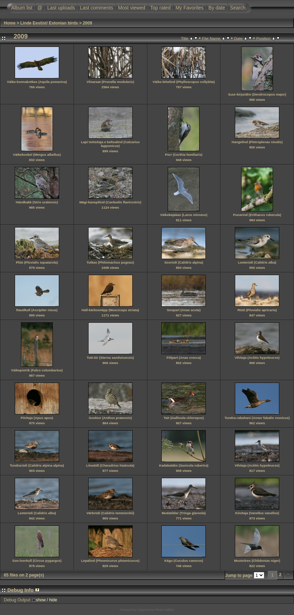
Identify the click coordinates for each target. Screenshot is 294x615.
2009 (87, 23)
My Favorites (189, 8)
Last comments (96, 8)
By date (217, 8)
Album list (22, 8)
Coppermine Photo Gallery (155, 609)
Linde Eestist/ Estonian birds (49, 23)
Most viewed (131, 8)
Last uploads (61, 8)
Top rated (160, 8)
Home (9, 23)
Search (237, 8)
